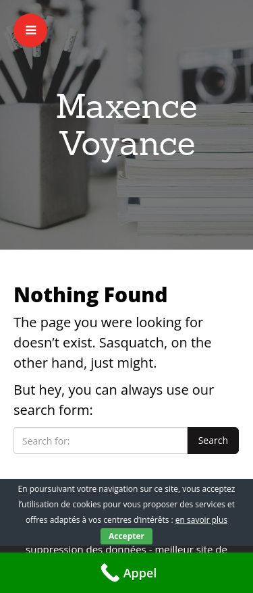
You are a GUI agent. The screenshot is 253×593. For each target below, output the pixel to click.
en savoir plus (201, 520)
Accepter (126, 536)
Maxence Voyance (126, 124)
